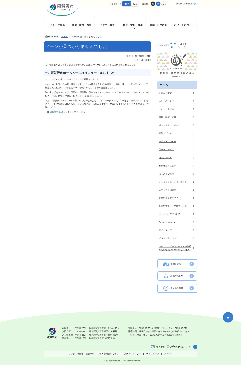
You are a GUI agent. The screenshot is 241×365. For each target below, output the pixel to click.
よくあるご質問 (166, 173)
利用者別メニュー (167, 165)
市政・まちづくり (184, 25)
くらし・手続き (56, 25)
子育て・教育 (107, 25)
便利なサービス (166, 149)
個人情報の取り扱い (109, 354)
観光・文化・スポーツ (133, 27)
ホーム (64, 36)
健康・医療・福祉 (82, 25)
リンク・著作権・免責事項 (81, 354)
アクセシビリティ (132, 354)
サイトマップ (165, 230)
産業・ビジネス (158, 25)
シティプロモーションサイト (173, 182)
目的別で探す (165, 157)
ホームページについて (169, 214)
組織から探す (165, 93)
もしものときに (166, 101)
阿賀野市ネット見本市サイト (173, 206)
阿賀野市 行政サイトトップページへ (67, 112)
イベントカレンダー (168, 238)
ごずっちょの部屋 (167, 190)
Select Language (184, 3)
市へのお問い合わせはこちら (174, 346)
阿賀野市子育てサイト (169, 198)
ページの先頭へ (228, 317)
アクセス (168, 354)
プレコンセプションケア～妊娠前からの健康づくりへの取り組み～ (175, 248)
